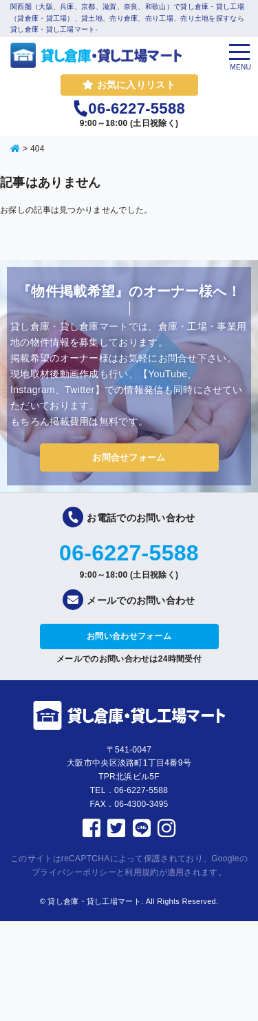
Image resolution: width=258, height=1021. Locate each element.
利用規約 (141, 872)
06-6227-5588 (129, 552)
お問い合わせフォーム (129, 636)
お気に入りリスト (129, 84)
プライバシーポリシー (74, 872)
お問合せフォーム (128, 457)
